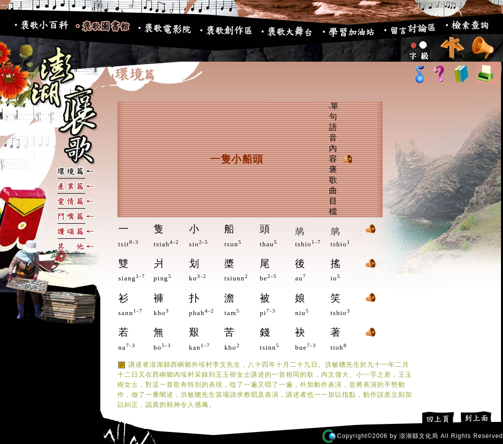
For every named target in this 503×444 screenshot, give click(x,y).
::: (6, 30)
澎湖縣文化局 (418, 435)
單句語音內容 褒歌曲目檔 (333, 159)
